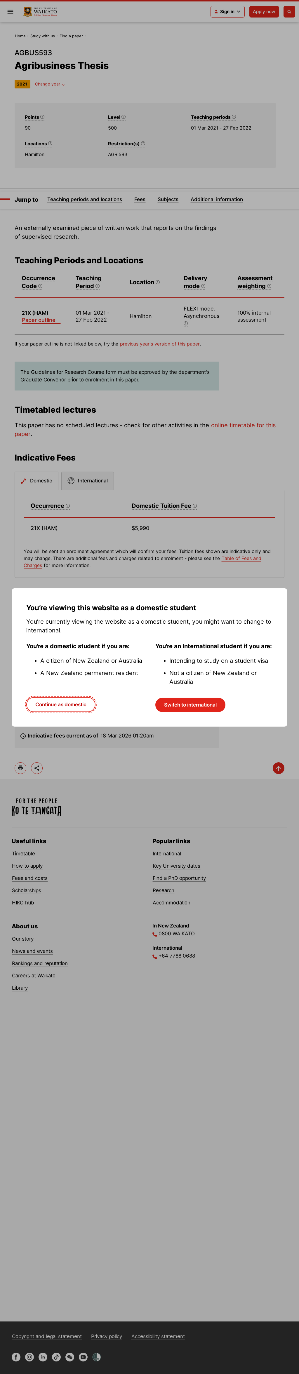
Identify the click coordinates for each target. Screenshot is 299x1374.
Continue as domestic (60, 704)
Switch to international (190, 705)
